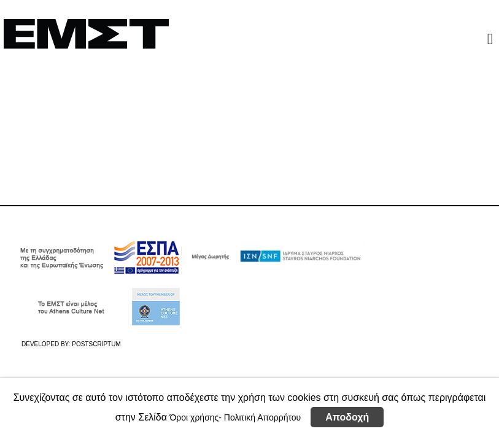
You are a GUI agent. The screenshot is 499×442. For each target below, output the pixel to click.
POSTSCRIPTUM (96, 344)
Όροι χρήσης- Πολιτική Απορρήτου (235, 417)
